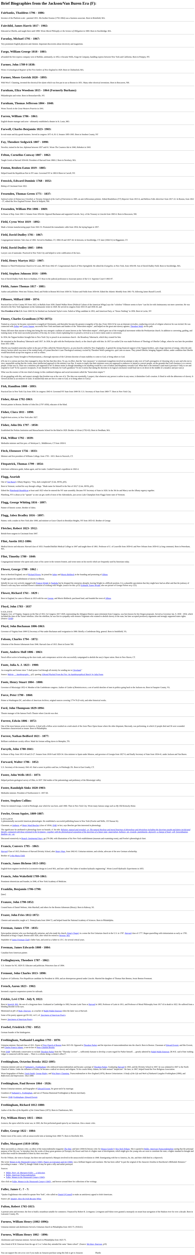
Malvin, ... (19, 674)
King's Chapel (72, 933)
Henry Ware (60, 851)
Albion (104, 574)
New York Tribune (122, 1149)
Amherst (15, 825)
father (54, 574)
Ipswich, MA (13, 1004)
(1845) (26, 1162)
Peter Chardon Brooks (45, 1047)
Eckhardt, (90, 585)
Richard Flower (34, 574)
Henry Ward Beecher (30, 825)
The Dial (67, 1149)
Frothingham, (25, 1097)
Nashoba (54, 583)
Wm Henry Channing (60, 1073)
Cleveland (77, 670)
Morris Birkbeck (67, 574)
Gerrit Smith (30, 1073)
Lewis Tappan (28, 326)
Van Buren (11, 482)
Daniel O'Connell (65, 1194)
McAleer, (94, 1244)
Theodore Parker (90, 1045)
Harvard (4, 851)
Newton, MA (64, 935)
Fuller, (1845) (25, 1177)
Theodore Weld (136, 326)
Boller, (159, 1149)
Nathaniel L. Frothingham (35, 1067)
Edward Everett (172, 1045)
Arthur (16, 326)
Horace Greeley (107, 1149)
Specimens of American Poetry (53, 1015)
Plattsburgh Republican (19, 490)
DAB (10, 618)
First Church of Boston (52, 1045)
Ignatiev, (26, 1199)
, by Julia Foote (72, 674)
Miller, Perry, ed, (25, 1173)
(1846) (58, 1162)
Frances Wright (42, 583)
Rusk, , (24, 1011)
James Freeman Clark (20, 940)
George (50, 598)
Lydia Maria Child (17, 856)
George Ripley (41, 1073)
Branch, (32, 838)
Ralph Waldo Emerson (53, 1011)
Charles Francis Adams (13, 1047)
